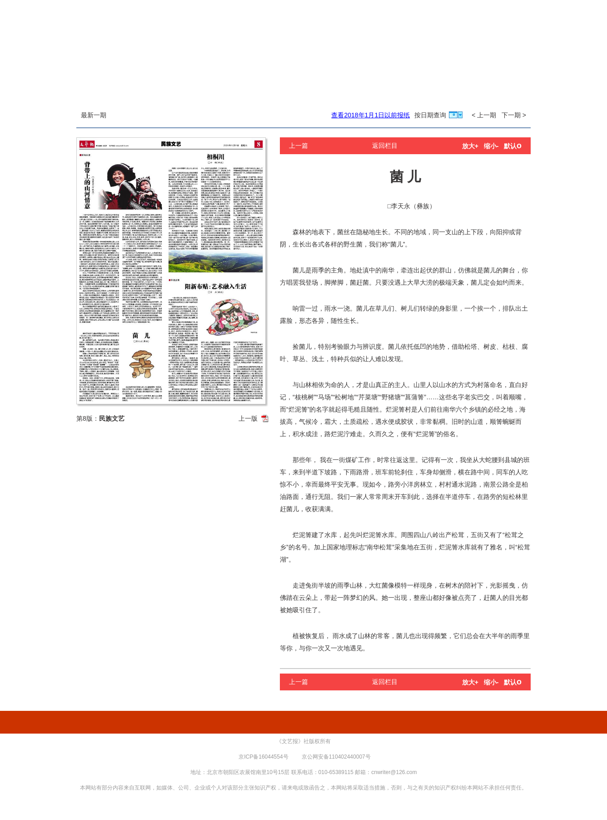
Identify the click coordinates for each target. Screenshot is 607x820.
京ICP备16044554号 (263, 757)
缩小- (491, 146)
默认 (513, 146)
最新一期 (93, 115)
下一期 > (514, 115)
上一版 (248, 418)
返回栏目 (385, 145)
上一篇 (298, 145)
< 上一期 (484, 115)
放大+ (470, 146)
